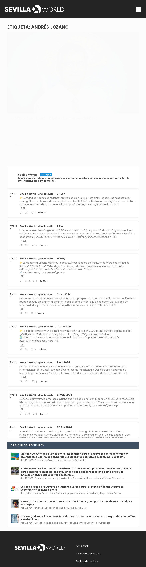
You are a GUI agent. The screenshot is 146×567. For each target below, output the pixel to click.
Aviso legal (82, 519)
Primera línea (118, 451)
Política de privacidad (88, 527)
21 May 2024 (64, 368)
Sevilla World (28, 167)
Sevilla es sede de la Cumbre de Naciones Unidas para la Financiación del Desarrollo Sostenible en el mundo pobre (72, 461)
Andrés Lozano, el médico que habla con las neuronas (34, 81)
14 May (61, 232)
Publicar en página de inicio (49, 433)
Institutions (105, 451)
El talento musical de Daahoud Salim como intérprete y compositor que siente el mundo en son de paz (76, 476)
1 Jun (60, 199)
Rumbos (57, 88)
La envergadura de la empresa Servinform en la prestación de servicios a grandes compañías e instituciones (78, 491)
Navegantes (92, 451)
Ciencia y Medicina (20, 91)
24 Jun (61, 167)
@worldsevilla (46, 167)
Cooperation (79, 451)
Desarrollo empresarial (98, 496)
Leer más (18, 125)
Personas (47, 88)
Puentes (82, 433)
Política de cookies (87, 535)
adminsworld (21, 88)
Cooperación (71, 433)
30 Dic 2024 (64, 300)
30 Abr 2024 (64, 400)
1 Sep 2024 (63, 336)
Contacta (20, 551)
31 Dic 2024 (64, 267)
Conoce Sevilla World (27, 543)
